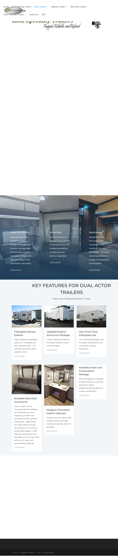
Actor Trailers (40, 7)
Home (6, 7)
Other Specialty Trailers (13, 15)
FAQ (43, 15)
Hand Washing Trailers (21, 7)
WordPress (49, 552)
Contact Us (34, 15)
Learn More (15, 270)
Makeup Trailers (58, 7)
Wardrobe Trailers (78, 7)
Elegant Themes (28, 552)
